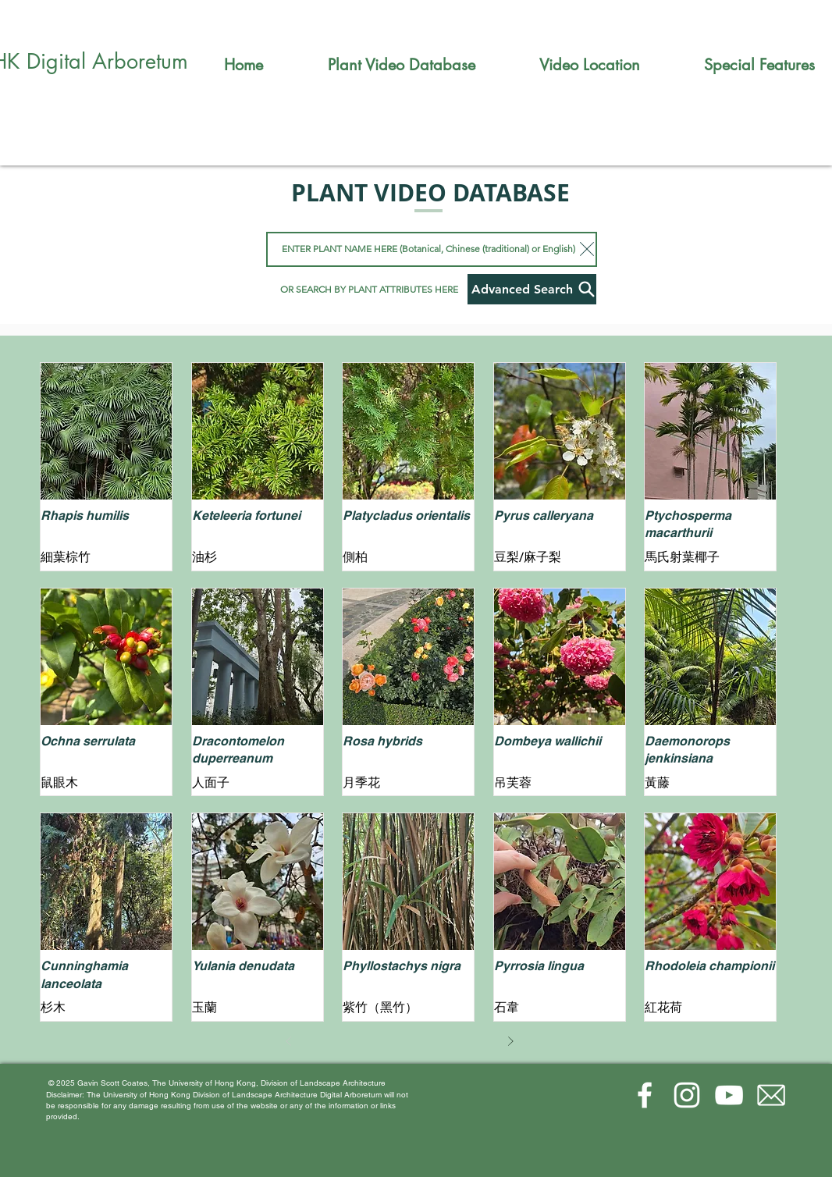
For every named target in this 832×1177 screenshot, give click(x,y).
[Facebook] (645, 1095)
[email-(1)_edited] (771, 1095)
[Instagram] (687, 1095)
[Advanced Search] (532, 289)
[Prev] (288, 1041)
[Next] (510, 1041)
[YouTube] (729, 1095)
